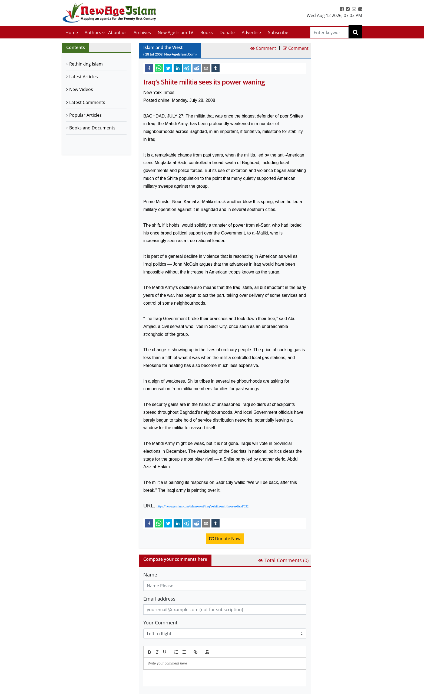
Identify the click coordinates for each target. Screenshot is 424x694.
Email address (159, 598)
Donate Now (224, 539)
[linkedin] (178, 68)
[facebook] (149, 68)
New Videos (81, 89)
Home (71, 32)
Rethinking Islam (86, 64)
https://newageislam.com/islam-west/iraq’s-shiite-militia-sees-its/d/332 (203, 506)
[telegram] (187, 68)
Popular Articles (85, 115)
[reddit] (197, 68)
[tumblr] (215, 68)
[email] (206, 68)
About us (117, 32)
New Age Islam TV (175, 32)
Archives (142, 32)
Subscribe (278, 32)
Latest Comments (87, 102)
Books (206, 32)
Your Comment (160, 622)
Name (150, 574)
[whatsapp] (159, 68)
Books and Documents (92, 128)
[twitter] (168, 68)
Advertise (251, 32)
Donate (227, 32)
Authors (93, 32)
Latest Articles (83, 77)
